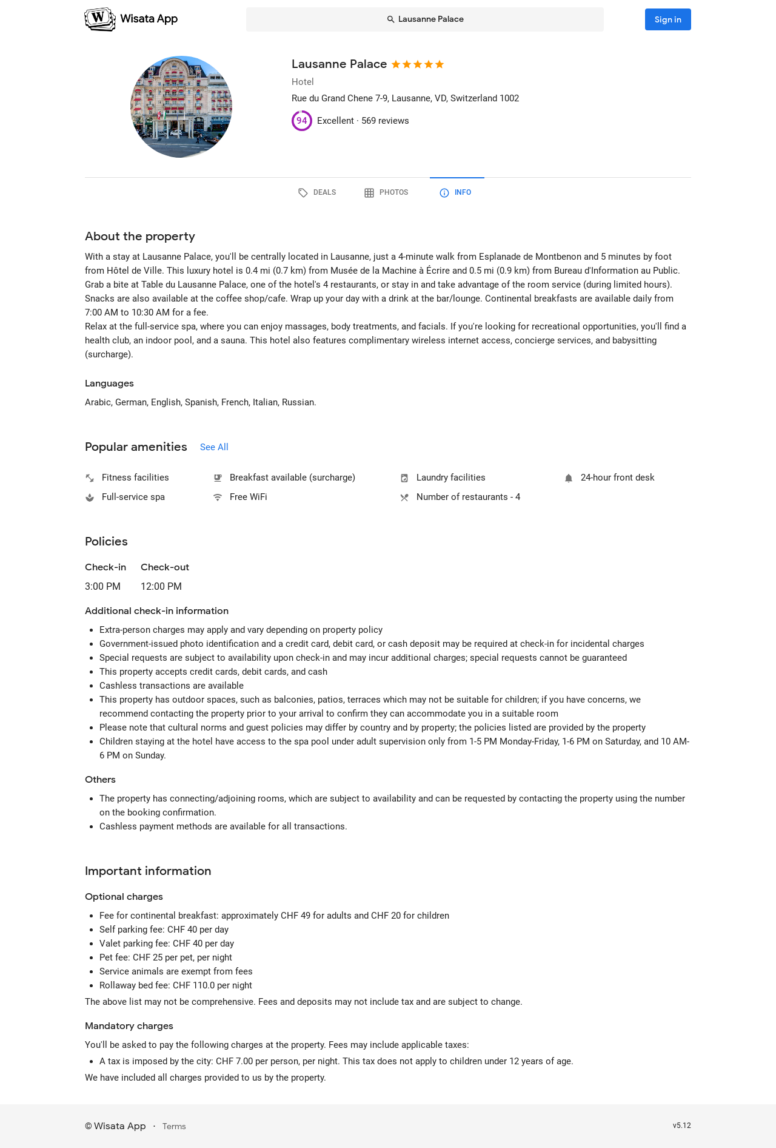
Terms (174, 1126)
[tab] (319, 193)
